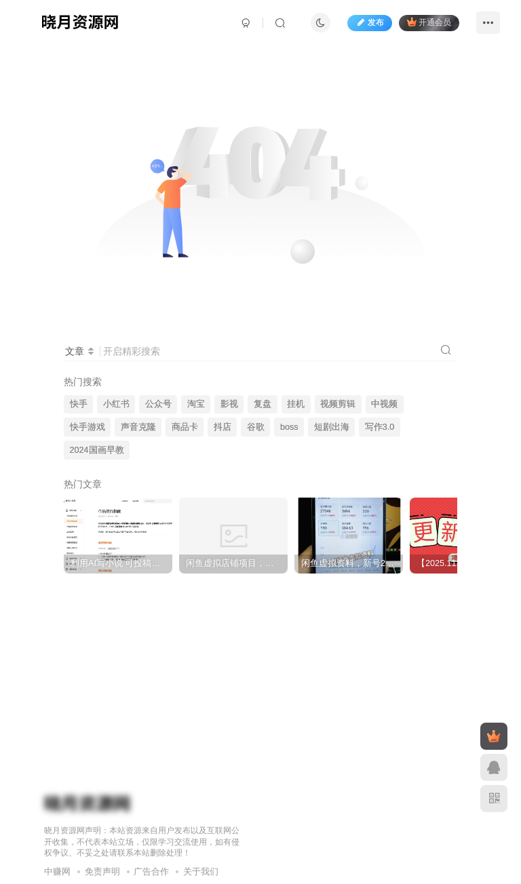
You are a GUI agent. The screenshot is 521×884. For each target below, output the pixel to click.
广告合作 (151, 871)
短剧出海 (331, 427)
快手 (79, 404)
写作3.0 (380, 427)
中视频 (384, 404)
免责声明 (102, 871)
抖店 (222, 427)
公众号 (158, 404)
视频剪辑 (337, 404)
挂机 (296, 404)
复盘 (262, 404)
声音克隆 (138, 427)
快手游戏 (87, 427)
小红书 (116, 404)
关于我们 (200, 871)
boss (289, 427)
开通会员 (429, 22)
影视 (229, 404)
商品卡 (185, 427)
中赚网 (57, 871)
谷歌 (256, 427)
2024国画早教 (97, 450)
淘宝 (196, 404)
